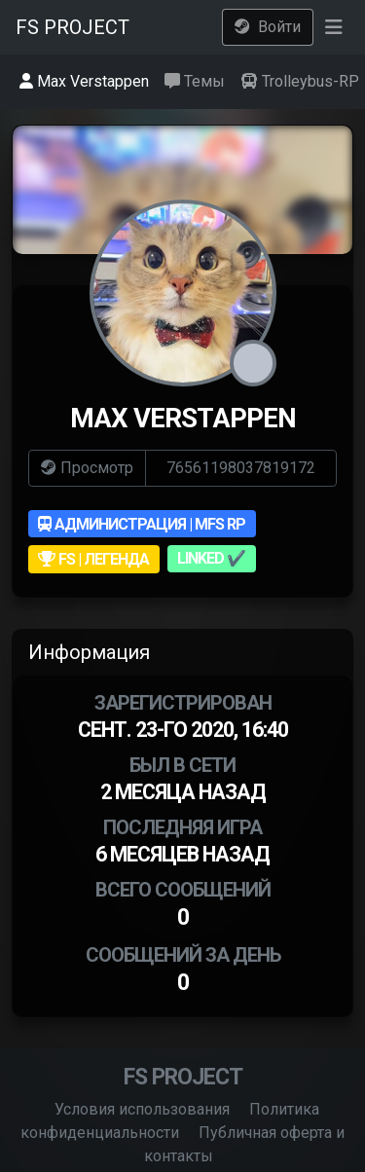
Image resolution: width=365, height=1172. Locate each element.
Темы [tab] (194, 81)
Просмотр (87, 467)
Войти (268, 27)
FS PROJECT (72, 27)
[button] (333, 27)
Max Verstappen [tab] (84, 81)
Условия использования (142, 1109)
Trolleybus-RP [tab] (299, 81)
